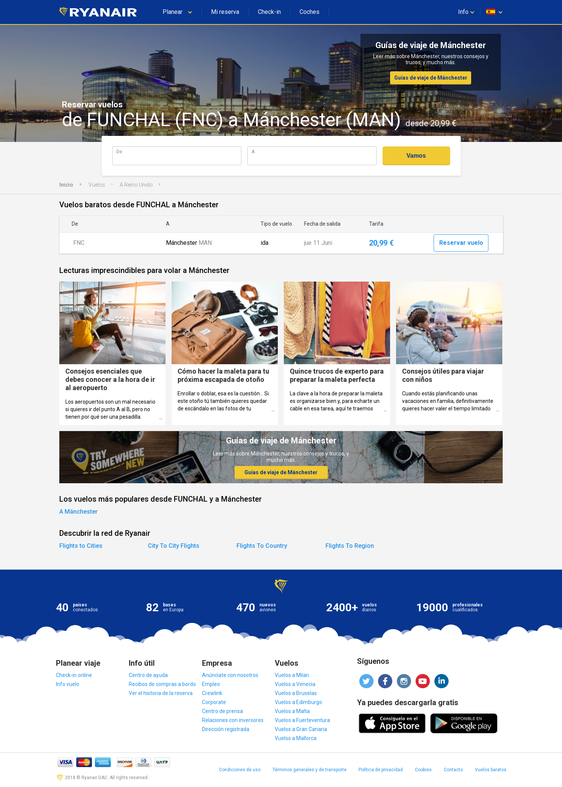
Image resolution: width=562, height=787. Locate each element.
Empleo (211, 684)
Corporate (214, 702)
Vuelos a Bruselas (296, 693)
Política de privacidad (381, 769)
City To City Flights (173, 545)
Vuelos (97, 185)
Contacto (453, 769)
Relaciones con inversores (233, 720)
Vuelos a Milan (292, 675)
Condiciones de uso (240, 769)
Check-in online (74, 675)
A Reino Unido (136, 185)
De (119, 151)
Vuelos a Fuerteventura (302, 720)
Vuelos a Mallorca (295, 738)
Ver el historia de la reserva (161, 693)
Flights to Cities (80, 545)
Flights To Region (349, 545)
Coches (309, 11)
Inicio (66, 185)
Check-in (269, 11)
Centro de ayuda (148, 675)
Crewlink (212, 693)
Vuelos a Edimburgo (298, 702)
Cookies (423, 769)
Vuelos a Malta (292, 711)
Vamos (416, 155)
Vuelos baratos (490, 769)
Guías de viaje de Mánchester (430, 78)
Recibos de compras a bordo (162, 684)
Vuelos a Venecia (295, 684)
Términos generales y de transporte (310, 769)
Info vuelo (67, 684)
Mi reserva (225, 11)
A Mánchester (78, 511)
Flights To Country (262, 545)
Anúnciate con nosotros (230, 675)
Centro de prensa (222, 711)
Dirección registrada (225, 729)
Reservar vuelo (461, 242)
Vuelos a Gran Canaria (301, 729)
